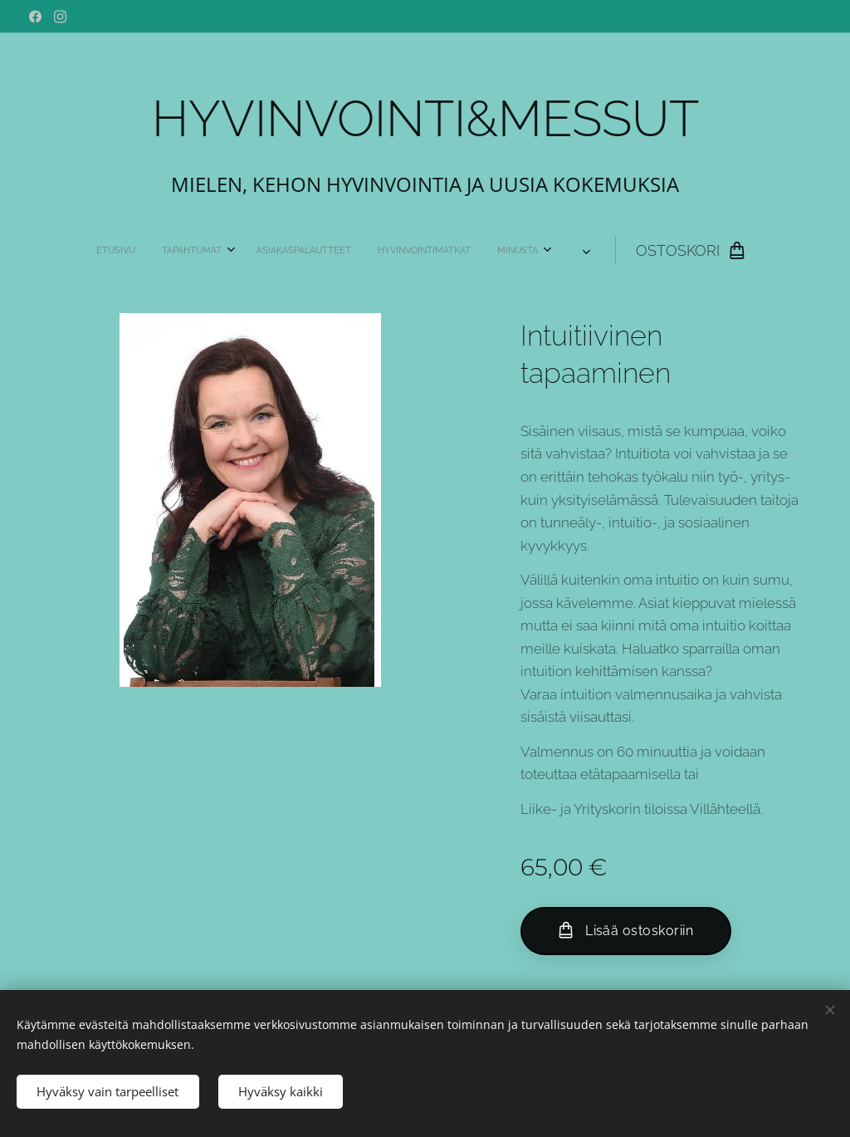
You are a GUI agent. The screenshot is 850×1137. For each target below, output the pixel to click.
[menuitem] (229, 251)
